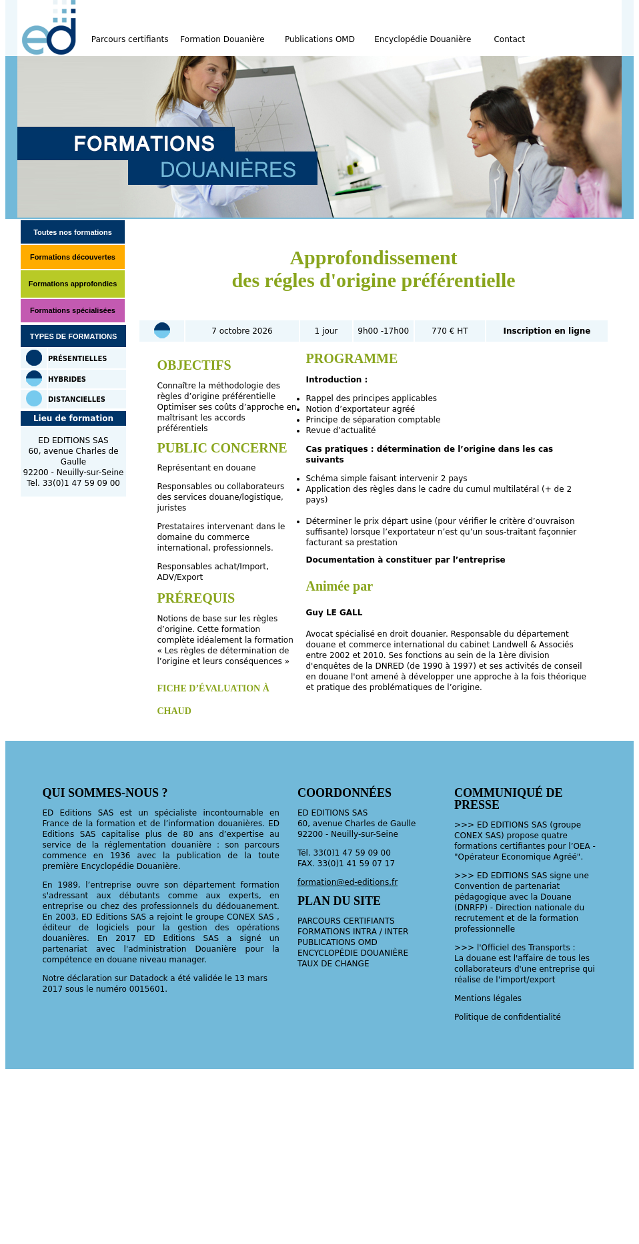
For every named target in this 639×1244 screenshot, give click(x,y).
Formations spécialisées (72, 310)
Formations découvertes (72, 257)
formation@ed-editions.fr (347, 882)
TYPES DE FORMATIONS (73, 336)
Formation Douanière (222, 39)
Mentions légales (488, 998)
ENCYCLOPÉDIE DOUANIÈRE (352, 953)
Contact (509, 39)
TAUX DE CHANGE (333, 963)
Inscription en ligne (546, 331)
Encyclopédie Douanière (422, 39)
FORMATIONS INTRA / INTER (352, 931)
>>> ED (472, 875)
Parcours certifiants (130, 39)
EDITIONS (510, 875)
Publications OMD (320, 39)
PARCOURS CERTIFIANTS (346, 921)
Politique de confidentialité (507, 1017)
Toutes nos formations (72, 232)
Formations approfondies (73, 284)
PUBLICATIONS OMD (337, 942)
